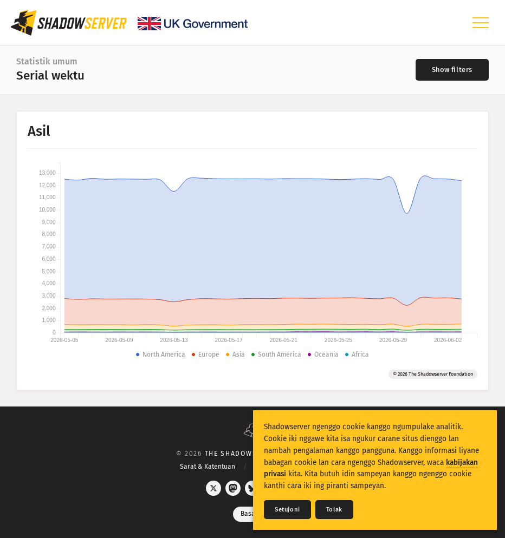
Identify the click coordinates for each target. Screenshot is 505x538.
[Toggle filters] (452, 70)
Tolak (334, 509)
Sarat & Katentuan (207, 466)
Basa (253, 513)
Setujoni (287, 509)
